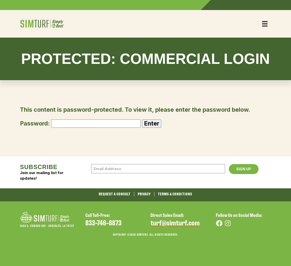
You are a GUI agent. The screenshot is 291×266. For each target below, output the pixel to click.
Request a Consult (115, 194)
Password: (80, 123)
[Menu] (265, 24)
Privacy (144, 194)
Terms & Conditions (175, 194)
